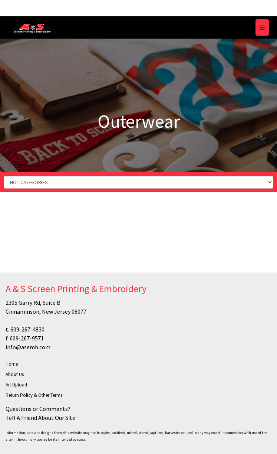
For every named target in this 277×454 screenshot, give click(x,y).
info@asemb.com (28, 347)
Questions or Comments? (38, 408)
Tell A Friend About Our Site (40, 417)
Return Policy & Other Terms (34, 395)
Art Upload (16, 385)
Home (12, 364)
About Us (15, 374)
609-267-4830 (27, 329)
